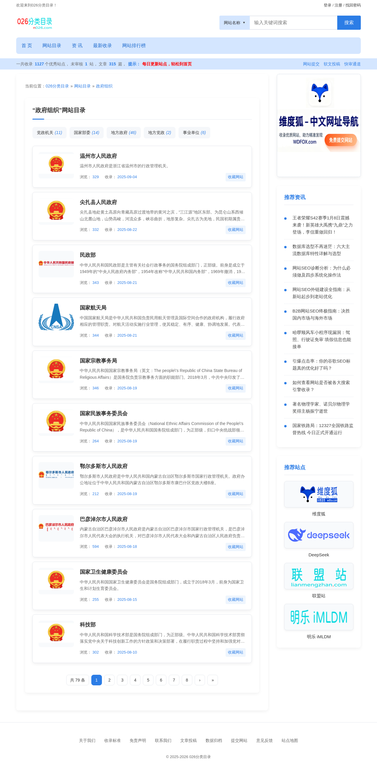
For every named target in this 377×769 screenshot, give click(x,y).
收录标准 (112, 740)
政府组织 (104, 86)
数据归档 (214, 740)
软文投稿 (332, 63)
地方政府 (123, 132)
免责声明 (138, 740)
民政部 (88, 255)
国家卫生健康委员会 (104, 572)
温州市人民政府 (98, 156)
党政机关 (49, 132)
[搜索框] (293, 23)
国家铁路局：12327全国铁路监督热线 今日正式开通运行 (322, 429)
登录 (327, 5)
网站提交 (311, 63)
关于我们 (87, 740)
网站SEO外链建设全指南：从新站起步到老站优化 (321, 293)
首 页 (27, 45)
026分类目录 (57, 86)
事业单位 (194, 132)
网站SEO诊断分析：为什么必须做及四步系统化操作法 (321, 271)
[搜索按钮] (349, 23)
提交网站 (239, 740)
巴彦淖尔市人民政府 (104, 519)
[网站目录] (34, 22)
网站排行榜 (135, 45)
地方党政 (159, 132)
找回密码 (353, 5)
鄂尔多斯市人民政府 (104, 466)
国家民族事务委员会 (104, 413)
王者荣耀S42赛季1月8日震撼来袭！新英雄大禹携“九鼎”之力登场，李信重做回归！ (322, 224)
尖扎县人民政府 (98, 202)
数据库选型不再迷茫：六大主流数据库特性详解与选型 (321, 250)
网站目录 (52, 45)
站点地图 (290, 740)
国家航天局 (93, 308)
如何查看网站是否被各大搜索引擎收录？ (321, 386)
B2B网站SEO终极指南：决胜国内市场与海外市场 (321, 314)
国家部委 (86, 132)
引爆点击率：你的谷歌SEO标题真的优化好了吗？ (321, 364)
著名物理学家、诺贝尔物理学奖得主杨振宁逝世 (321, 407)
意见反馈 (264, 740)
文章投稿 (188, 740)
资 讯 (77, 45)
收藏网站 (235, 177)
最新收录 (103, 45)
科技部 (88, 625)
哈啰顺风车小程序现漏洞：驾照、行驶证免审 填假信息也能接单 (321, 339)
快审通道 (352, 63)
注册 (338, 5)
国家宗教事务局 (98, 361)
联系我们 (163, 740)
